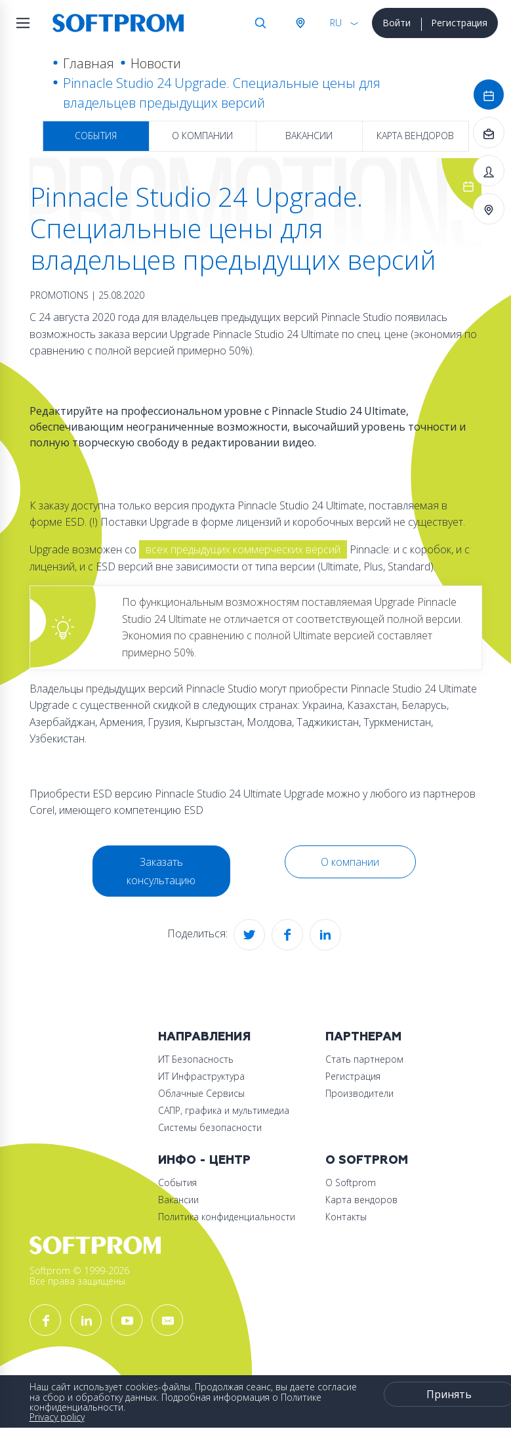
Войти (396, 22)
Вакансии (309, 135)
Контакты (346, 1216)
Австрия (299, 23)
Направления (204, 1036)
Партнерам (363, 1036)
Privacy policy (57, 1417)
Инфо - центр (204, 1160)
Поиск (260, 23)
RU (336, 22)
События (96, 135)
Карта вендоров (415, 135)
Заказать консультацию (161, 871)
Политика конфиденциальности (226, 1216)
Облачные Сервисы (201, 1093)
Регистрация (459, 22)
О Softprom (366, 1160)
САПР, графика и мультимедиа (223, 1110)
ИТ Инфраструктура (201, 1076)
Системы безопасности (210, 1127)
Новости (156, 63)
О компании (202, 135)
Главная (88, 63)
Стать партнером (364, 1059)
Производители (359, 1093)
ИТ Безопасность (196, 1059)
